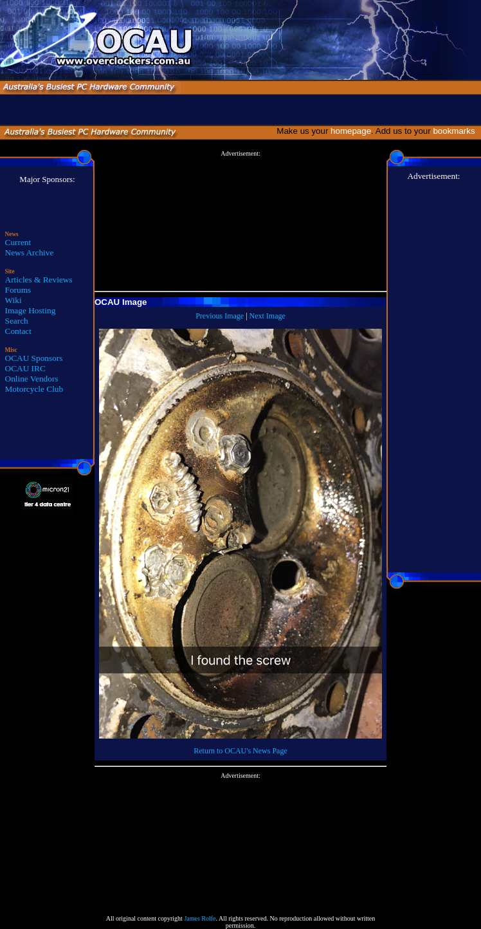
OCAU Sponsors (34, 358)
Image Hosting (30, 310)
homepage (351, 131)
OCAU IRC (25, 368)
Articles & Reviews (39, 279)
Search (16, 321)
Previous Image (219, 315)
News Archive (29, 252)
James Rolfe (199, 918)
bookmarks (456, 131)
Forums (18, 290)
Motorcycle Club (34, 389)
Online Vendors (32, 378)
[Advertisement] (240, 221)
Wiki (13, 300)
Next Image (268, 315)
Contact (18, 331)
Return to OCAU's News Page (240, 750)
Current (18, 242)
